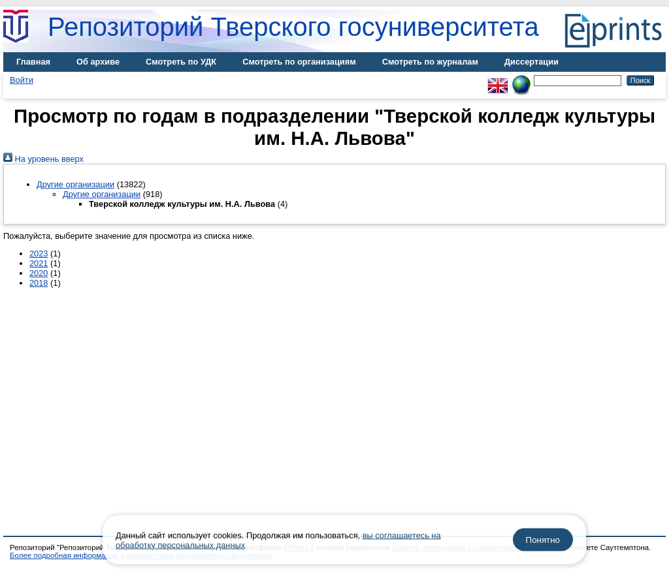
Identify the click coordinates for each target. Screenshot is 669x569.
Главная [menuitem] (33, 62)
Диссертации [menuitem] (531, 62)
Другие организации (75, 184)
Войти (21, 80)
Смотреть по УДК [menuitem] (181, 62)
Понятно (543, 540)
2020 (38, 273)
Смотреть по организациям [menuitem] (299, 62)
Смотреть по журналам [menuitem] (430, 62)
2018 (38, 283)
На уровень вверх (43, 159)
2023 (38, 253)
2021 (38, 263)
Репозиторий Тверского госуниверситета (293, 26)
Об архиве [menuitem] (98, 62)
